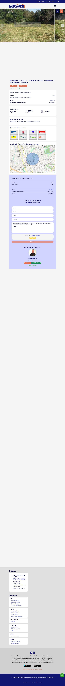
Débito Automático (15, 602)
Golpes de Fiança (15, 612)
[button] (58, 1)
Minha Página (27, 262)
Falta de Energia (14, 603)
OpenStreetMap (52, 171)
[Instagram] (34, 653)
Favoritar (14, 85)
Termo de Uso (38, 669)
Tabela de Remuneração (17, 616)
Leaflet (46, 171)
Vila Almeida (30, 81)
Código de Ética (14, 611)
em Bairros (20, 81)
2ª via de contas (15, 600)
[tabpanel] (32, 25)
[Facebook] (31, 653)
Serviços (13, 621)
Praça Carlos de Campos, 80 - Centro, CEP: (19, 579)
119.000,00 (52, 100)
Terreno (13, 81)
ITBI (12, 630)
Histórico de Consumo (16, 605)
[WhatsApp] (62, 675)
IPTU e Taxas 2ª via (15, 628)
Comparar (23, 85)
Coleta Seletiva (14, 627)
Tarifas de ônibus (15, 643)
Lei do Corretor (14, 614)
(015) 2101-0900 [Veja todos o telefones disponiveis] (50, 1)
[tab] (57, 11)
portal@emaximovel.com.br (19, 584)
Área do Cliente (40, 1)
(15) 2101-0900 (16, 583)
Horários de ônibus (15, 641)
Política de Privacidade (28, 669)
